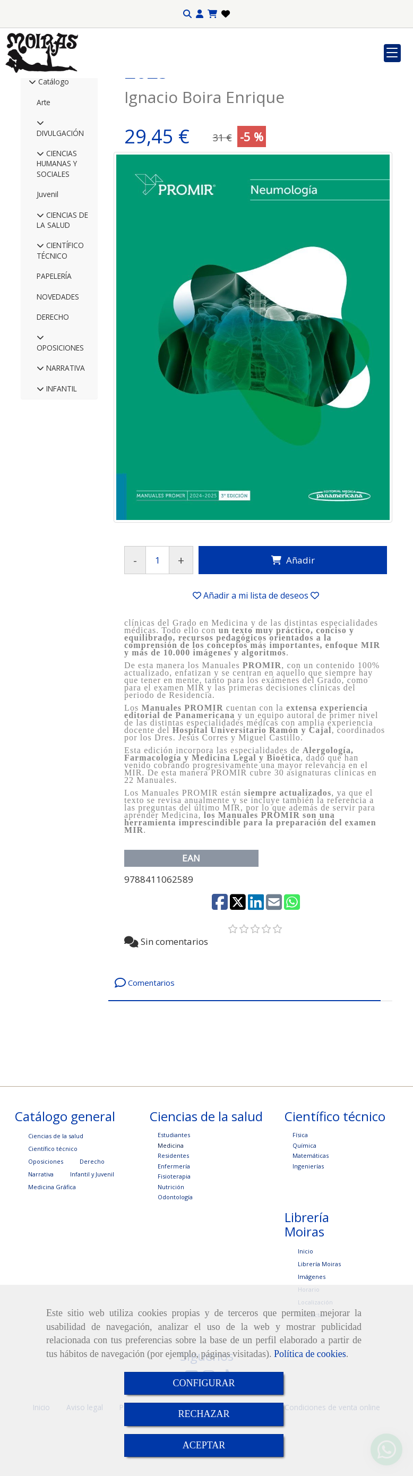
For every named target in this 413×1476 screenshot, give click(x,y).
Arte (43, 180)
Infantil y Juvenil (92, 1252)
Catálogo (52, 160)
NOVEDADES (58, 375)
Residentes (173, 1234)
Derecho (92, 1239)
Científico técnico (53, 1227)
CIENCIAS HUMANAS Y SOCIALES (57, 241)
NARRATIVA (64, 446)
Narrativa (41, 1252)
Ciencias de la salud (55, 1214)
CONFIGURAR (204, 1383)
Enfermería (174, 1244)
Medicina (171, 1223)
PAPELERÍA (54, 354)
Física (300, 1213)
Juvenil (47, 272)
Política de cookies (310, 1354)
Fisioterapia (174, 1254)
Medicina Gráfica (52, 1265)
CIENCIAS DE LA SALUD (62, 298)
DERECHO (53, 395)
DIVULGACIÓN (60, 211)
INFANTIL (60, 467)
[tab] (244, 1061)
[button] (199, 14)
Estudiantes (174, 1213)
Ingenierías (308, 1244)
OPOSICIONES (60, 426)
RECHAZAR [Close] (203, 1414)
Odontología (175, 1275)
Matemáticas (310, 1234)
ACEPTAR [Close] (204, 1445)
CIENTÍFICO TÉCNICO (60, 328)
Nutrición (171, 1265)
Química (304, 1223)
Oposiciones (45, 1239)
